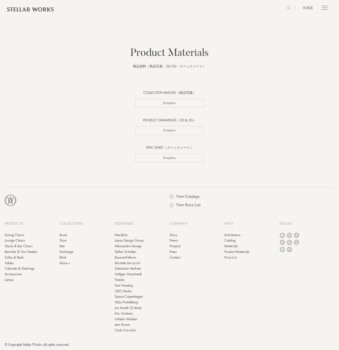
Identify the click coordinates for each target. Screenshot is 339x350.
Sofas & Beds (14, 257)
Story (173, 235)
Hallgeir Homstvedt (128, 274)
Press (173, 252)
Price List (230, 257)
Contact (175, 257)
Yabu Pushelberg (126, 302)
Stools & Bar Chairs (19, 246)
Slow (63, 240)
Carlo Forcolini (125, 330)
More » (65, 263)
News (174, 240)
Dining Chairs (14, 235)
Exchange (66, 252)
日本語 (308, 8)
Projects (175, 246)
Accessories (13, 274)
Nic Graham (124, 313)
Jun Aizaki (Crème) (128, 308)
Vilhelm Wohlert (126, 319)
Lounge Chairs (15, 240)
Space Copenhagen (129, 296)
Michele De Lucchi (127, 263)
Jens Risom (122, 324)
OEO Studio (123, 291)
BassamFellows (125, 257)
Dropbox (169, 103)
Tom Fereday (124, 285)
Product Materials (236, 252)
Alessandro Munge (128, 246)
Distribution (232, 235)
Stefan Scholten (125, 252)
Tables (9, 263)
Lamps (9, 280)
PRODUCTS (14, 223)
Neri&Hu (121, 235)
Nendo (120, 280)
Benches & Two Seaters (21, 252)
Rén (62, 246)
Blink (63, 257)
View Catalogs (185, 196)
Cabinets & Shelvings (20, 268)
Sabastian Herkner (128, 268)
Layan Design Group (129, 240)
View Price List (185, 204)
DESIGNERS (124, 223)
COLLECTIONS (72, 223)
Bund (63, 235)
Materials (231, 246)
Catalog (230, 240)
